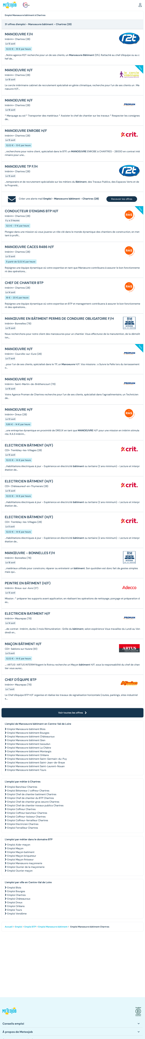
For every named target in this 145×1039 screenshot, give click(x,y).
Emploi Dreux (14, 902)
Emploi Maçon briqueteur (21, 855)
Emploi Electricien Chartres (22, 824)
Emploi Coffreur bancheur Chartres (27, 813)
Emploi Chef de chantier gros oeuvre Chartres (33, 801)
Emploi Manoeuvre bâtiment (53, 926)
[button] (140, 5)
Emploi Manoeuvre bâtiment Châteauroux (31, 736)
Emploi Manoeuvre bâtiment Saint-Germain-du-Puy (37, 758)
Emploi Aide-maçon (18, 844)
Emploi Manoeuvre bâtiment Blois (26, 729)
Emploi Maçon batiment (20, 852)
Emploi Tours (14, 910)
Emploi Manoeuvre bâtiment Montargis (29, 751)
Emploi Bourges (16, 891)
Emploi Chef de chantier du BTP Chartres (30, 798)
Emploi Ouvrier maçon (20, 870)
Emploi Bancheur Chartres (22, 787)
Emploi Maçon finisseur (20, 859)
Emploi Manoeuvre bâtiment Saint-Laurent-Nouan (36, 766)
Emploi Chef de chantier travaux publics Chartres (35, 805)
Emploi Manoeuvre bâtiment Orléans (28, 755)
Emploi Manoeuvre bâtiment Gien (26, 740)
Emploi (18, 926)
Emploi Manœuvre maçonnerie (24, 863)
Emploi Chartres (16, 895)
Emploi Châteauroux (18, 898)
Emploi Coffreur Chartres (21, 809)
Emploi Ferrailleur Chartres (22, 827)
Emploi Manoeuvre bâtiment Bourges (28, 732)
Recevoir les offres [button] (121, 199)
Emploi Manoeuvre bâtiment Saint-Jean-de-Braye (36, 762)
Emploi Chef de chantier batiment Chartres (31, 794)
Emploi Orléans (16, 906)
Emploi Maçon (15, 848)
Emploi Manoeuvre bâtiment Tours (26, 770)
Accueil (9, 926)
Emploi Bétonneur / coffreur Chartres (28, 790)
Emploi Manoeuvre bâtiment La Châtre (29, 747)
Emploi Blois (14, 887)
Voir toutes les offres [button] (72, 712)
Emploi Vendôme (17, 913)
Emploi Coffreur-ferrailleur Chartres (27, 820)
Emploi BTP (30, 926)
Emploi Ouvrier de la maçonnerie (25, 867)
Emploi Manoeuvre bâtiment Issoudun (28, 744)
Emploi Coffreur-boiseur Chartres (26, 816)
